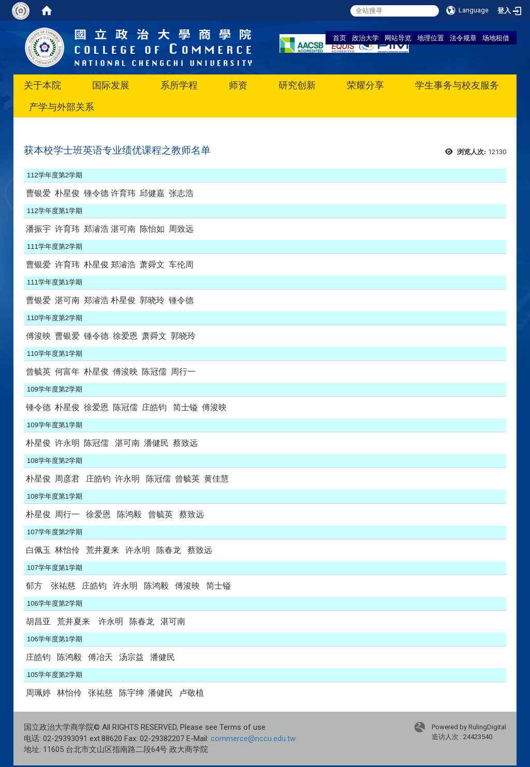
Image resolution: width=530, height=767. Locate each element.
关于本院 (42, 85)
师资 (238, 85)
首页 (339, 37)
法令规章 (463, 37)
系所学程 (179, 85)
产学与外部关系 (61, 106)
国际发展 (110, 85)
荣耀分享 (365, 85)
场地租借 (495, 37)
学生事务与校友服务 (457, 85)
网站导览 (398, 37)
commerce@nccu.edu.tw (253, 738)
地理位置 (430, 37)
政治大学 (365, 37)
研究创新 (297, 85)
